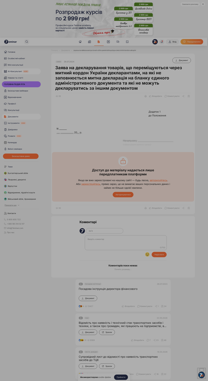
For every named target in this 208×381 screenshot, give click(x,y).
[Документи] (65, 50)
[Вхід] (172, 41)
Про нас (9, 232)
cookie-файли (105, 377)
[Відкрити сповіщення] (161, 41)
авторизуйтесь (158, 180)
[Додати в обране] (189, 96)
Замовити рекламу (190, 4)
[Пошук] (26, 41)
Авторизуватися (123, 194)
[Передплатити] (192, 41)
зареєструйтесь (90, 184)
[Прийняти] (121, 377)
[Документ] (181, 60)
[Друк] (145, 96)
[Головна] (54, 50)
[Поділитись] (183, 96)
